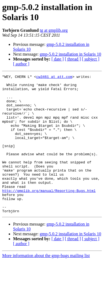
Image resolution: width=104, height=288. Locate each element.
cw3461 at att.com (54, 77)
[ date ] (57, 59)
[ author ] (21, 64)
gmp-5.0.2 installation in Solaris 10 (70, 54)
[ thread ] (73, 59)
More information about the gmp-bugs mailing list (46, 283)
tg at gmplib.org (54, 30)
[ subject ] (90, 59)
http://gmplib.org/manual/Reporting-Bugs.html (49, 214)
